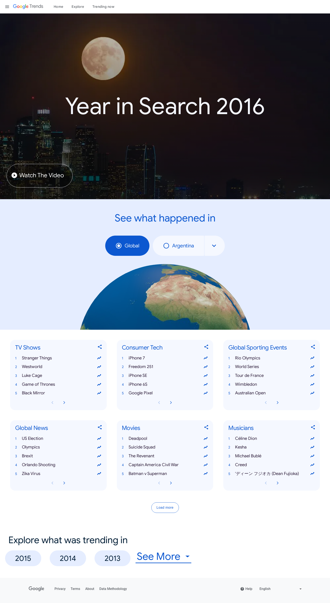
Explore (78, 7)
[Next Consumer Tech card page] (171, 403)
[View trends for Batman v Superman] (205, 473)
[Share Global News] (99, 428)
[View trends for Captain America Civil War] (205, 464)
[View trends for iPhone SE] (205, 375)
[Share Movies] (206, 428)
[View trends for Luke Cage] (99, 375)
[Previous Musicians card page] (266, 483)
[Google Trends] (28, 7)
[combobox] (215, 246)
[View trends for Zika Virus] (99, 473)
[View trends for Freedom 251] (205, 366)
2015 (23, 558)
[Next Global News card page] (64, 483)
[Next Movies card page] (171, 483)
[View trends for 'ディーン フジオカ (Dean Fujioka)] (312, 473)
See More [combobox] (158, 556)
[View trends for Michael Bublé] (312, 456)
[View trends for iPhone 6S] (205, 384)
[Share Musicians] (313, 428)
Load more (165, 508)
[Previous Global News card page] (52, 483)
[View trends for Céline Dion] (312, 438)
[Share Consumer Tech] (206, 347)
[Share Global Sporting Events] (313, 347)
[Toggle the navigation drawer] (7, 7)
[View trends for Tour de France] (312, 375)
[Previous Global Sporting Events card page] (266, 403)
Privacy (60, 589)
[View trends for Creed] (312, 464)
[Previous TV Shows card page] (52, 403)
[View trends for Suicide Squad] (205, 447)
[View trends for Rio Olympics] (312, 358)
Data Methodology (113, 589)
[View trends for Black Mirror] (99, 393)
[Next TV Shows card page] (64, 403)
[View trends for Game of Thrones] (99, 384)
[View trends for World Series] (312, 366)
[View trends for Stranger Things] (99, 358)
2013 (112, 558)
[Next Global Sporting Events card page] (278, 403)
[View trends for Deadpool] (205, 438)
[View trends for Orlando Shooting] (99, 464)
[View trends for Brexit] (99, 456)
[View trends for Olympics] (99, 447)
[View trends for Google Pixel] (205, 393)
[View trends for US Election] (99, 438)
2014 (68, 558)
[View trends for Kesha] (312, 447)
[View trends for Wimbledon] (312, 384)
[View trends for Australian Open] (312, 393)
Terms (75, 589)
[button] (58, 358)
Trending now (103, 7)
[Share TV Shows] (99, 347)
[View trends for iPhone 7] (205, 358)
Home (58, 7)
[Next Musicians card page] (278, 483)
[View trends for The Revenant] (205, 456)
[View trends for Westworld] (99, 366)
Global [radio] (127, 245)
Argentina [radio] (178, 245)
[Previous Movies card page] (159, 483)
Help (246, 589)
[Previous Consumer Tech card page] (159, 403)
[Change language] (281, 588)
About (89, 589)
